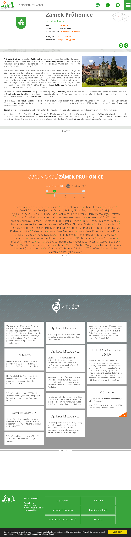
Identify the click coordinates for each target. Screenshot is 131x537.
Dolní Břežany (27, 210)
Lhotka (67, 221)
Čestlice (54, 207)
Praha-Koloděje (25, 234)
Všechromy (65, 248)
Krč (102, 217)
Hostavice (115, 214)
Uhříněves (115, 245)
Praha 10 (76, 227)
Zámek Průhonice (69, 14)
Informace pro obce (63, 510)
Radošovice (80, 241)
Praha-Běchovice (19, 231)
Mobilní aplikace (98, 510)
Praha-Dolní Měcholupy (62, 231)
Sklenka (14, 245)
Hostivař (21, 217)
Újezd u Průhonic (23, 248)
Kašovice (56, 217)
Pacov (115, 224)
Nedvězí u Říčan (62, 224)
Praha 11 (88, 227)
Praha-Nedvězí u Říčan (42, 238)
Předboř (16, 241)
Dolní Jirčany (44, 210)
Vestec (38, 248)
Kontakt (98, 519)
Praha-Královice (66, 234)
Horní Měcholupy (98, 214)
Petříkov (15, 227)
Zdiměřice (93, 248)
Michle (115, 221)
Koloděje (68, 217)
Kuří (58, 221)
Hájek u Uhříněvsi (20, 214)
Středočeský (65, 25)
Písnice (39, 227)
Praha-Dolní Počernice (90, 231)
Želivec (105, 248)
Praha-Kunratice (105, 234)
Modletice (16, 224)
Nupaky (77, 224)
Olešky (87, 224)
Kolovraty (80, 217)
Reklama (98, 500)
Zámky (68, 36)
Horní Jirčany (78, 214)
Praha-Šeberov (85, 238)
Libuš (84, 221)
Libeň (76, 221)
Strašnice (49, 245)
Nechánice (44, 224)
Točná (103, 245)
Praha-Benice (39, 231)
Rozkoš (103, 241)
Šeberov (113, 241)
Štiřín (39, 245)
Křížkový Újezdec (31, 221)
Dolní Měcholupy (63, 210)
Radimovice (65, 241)
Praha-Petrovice (66, 238)
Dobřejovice (108, 207)
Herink (36, 214)
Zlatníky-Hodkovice (71, 252)
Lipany (93, 221)
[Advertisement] (65, 151)
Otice (106, 224)
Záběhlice (79, 248)
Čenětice (42, 207)
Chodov (65, 207)
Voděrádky (51, 248)
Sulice (70, 245)
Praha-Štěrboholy (106, 238)
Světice (80, 245)
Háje (107, 210)
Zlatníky (53, 252)
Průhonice (28, 241)
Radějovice (51, 241)
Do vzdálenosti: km (55, 186)
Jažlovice (32, 217)
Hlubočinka (48, 214)
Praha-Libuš (20, 238)
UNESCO (60, 36)
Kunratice (48, 221)
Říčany (93, 241)
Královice (93, 217)
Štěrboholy (27, 245)
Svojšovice (92, 245)
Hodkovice (63, 214)
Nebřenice (30, 224)
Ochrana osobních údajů (62, 519)
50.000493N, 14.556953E (70, 31)
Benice (31, 207)
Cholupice (77, 207)
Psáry (40, 241)
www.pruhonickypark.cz (66, 39)
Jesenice (44, 217)
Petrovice (27, 227)
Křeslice (15, 221)
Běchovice (20, 207)
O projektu (63, 500)
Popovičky (62, 227)
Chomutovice (92, 207)
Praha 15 (101, 227)
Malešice (104, 221)
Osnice (97, 224)
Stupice (61, 245)
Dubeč (99, 210)
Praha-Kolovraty (45, 234)
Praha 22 (113, 227)
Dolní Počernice (84, 210)
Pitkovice (50, 227)
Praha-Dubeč (113, 231)
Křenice (110, 217)
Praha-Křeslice (85, 234)
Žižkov (114, 248)
